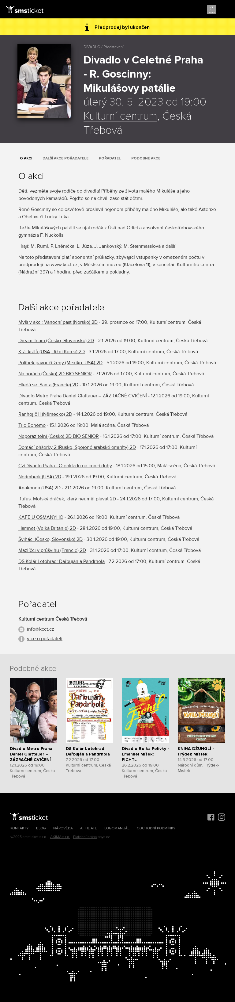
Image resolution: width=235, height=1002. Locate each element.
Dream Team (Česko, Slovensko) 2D (56, 341)
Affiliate (88, 828)
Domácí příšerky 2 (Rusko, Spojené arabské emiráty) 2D (77, 447)
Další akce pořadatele (65, 158)
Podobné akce (145, 158)
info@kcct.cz (40, 629)
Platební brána (85, 837)
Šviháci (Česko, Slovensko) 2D (50, 539)
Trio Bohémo (32, 425)
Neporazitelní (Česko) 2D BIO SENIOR (58, 436)
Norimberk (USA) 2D (39, 477)
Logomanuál (116, 828)
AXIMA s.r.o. (60, 837)
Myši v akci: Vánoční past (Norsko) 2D (58, 322)
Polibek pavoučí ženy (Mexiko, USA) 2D (60, 363)
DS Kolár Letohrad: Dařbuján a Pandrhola (61, 561)
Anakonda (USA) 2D (39, 488)
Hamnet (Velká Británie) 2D (47, 528)
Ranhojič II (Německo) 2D (45, 414)
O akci (26, 158)
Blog (41, 828)
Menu (225, 10)
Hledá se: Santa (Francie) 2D (48, 385)
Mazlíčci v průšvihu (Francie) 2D (52, 550)
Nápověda (63, 828)
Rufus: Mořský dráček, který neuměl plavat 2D (67, 499)
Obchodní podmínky (156, 828)
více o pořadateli (44, 639)
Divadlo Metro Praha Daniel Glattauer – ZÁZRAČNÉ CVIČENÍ (82, 396)
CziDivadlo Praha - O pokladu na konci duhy (65, 466)
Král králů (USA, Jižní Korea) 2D (51, 352)
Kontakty (19, 828)
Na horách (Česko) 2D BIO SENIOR (55, 374)
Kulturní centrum (120, 116)
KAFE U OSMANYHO (40, 517)
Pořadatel (110, 158)
